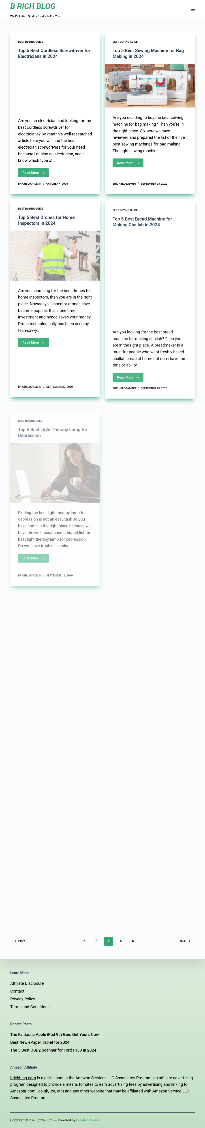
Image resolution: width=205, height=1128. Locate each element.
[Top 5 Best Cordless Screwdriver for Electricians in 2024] (55, 87)
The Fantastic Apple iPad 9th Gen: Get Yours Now (54, 1034)
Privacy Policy (22, 999)
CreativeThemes (88, 1120)
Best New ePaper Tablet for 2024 (40, 1042)
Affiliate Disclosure (27, 983)
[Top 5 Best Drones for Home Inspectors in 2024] (55, 263)
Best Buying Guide (30, 41)
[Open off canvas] (193, 9)
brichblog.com (23, 1077)
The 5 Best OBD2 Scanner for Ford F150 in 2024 (53, 1050)
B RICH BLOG (33, 6)
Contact (17, 991)
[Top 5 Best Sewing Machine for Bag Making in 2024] (150, 86)
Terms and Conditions (30, 1006)
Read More (34, 173)
